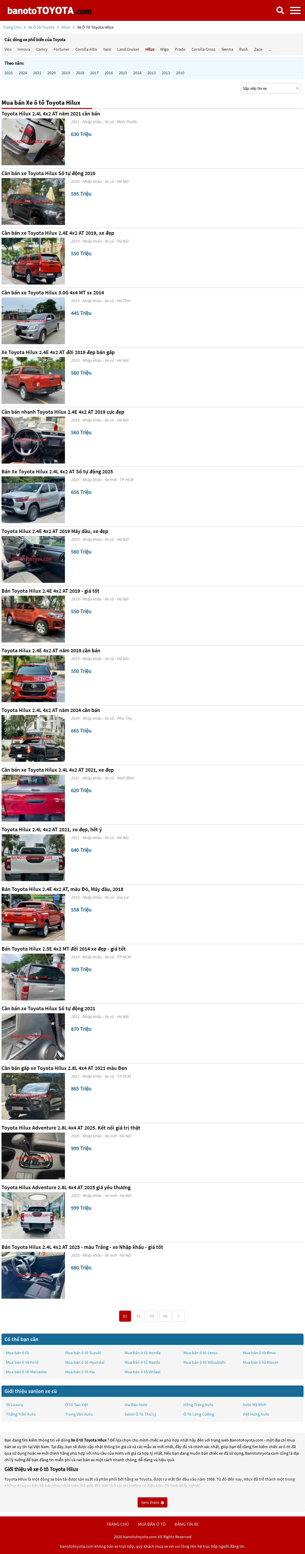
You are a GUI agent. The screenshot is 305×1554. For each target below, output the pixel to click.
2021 (37, 72)
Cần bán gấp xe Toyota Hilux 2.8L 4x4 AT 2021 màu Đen (64, 1068)
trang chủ (117, 1524)
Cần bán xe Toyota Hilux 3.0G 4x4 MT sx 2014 (52, 292)
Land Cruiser (128, 49)
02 (138, 1316)
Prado (180, 49)
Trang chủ (12, 27)
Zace (258, 49)
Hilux (66, 27)
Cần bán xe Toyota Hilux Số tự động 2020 (48, 173)
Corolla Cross (203, 49)
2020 (51, 72)
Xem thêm (152, 1502)
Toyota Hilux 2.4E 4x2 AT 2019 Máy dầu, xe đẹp (54, 531)
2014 (137, 72)
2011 (166, 72)
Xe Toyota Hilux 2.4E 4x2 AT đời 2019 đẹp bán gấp (58, 352)
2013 (151, 72)
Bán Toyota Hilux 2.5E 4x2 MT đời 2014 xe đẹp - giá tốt (63, 948)
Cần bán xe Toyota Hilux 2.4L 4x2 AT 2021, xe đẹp (57, 769)
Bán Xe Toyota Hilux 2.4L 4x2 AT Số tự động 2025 (57, 471)
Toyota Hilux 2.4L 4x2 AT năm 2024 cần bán (50, 710)
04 (165, 1316)
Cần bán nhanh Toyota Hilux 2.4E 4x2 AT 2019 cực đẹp (62, 411)
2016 (109, 72)
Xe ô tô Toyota (41, 27)
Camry (42, 49)
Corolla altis (86, 49)
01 (125, 1316)
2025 (8, 72)
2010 (180, 72)
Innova (24, 49)
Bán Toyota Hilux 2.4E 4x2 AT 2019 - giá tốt (50, 590)
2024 (23, 72)
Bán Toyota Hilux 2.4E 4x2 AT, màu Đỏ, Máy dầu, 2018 (62, 889)
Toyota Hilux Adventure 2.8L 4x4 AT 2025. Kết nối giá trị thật (70, 1127)
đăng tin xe (187, 1524)
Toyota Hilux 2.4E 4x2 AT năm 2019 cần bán (50, 650)
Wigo (164, 49)
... (269, 49)
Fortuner (61, 49)
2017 (94, 72)
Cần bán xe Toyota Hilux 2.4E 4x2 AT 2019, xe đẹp (57, 232)
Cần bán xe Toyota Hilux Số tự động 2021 (48, 1008)
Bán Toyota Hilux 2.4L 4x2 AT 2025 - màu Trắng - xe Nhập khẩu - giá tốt (82, 1246)
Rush (243, 49)
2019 (66, 72)
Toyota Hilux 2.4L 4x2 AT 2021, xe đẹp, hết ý (51, 829)
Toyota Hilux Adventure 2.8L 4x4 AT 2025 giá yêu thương (65, 1187)
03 (152, 1316)
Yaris (107, 49)
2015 (123, 72)
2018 (80, 72)
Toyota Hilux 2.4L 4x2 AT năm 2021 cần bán (50, 113)
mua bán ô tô (152, 1524)
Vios (8, 49)
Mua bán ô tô (17, 1352)
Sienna (227, 49)
